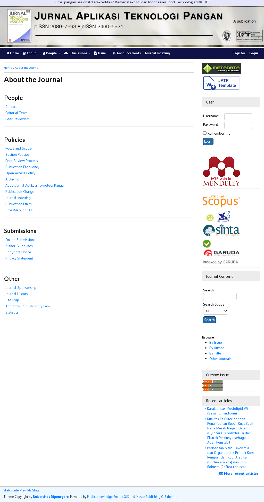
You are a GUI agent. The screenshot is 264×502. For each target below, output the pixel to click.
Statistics (12, 312)
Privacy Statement (19, 258)
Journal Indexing (157, 53)
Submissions (76, 53)
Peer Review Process (21, 160)
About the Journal (27, 68)
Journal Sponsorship (20, 287)
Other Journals (220, 358)
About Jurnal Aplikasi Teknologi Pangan (35, 185)
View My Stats (29, 490)
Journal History (16, 293)
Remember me (219, 133)
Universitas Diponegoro (51, 497)
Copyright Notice (18, 252)
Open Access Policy (20, 173)
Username (211, 116)
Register (239, 53)
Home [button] (8, 68)
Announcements (127, 53)
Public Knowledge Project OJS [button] (108, 497)
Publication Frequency (22, 167)
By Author (216, 347)
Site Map (12, 300)
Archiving (12, 179)
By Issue (215, 342)
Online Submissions (20, 239)
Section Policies (17, 154)
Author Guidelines (19, 246)
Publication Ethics (18, 204)
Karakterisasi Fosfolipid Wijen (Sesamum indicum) (229, 411)
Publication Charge (19, 191)
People (50, 53)
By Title (215, 353)
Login (253, 53)
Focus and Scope (18, 148)
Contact (11, 106)
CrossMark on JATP (20, 210)
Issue (100, 53)
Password (210, 124)
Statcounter (11, 490)
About (30, 53)
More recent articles (240, 473)
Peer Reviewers (17, 119)
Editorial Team (16, 112)
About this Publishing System (27, 306)
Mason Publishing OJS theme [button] (156, 497)
